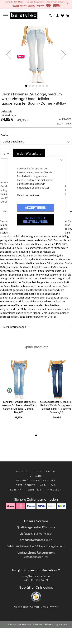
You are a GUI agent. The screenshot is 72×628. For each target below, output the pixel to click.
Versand (36, 475)
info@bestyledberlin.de (36, 576)
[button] (8, 54)
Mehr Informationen (28, 195)
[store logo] (23, 15)
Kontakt (16, 489)
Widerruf (35, 489)
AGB (43, 485)
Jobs (38, 471)
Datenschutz (26, 485)
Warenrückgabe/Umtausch (36, 480)
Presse (51, 471)
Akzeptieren (35, 207)
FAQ (53, 485)
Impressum (54, 489)
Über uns (23, 471)
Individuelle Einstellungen (35, 220)
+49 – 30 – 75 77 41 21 (36, 580)
